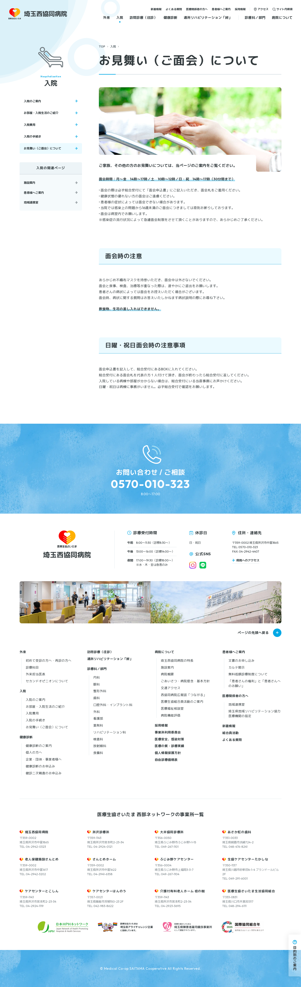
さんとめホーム (104, 859)
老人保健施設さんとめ (42, 859)
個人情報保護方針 (168, 753)
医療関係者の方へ (197, 9)
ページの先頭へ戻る (253, 632)
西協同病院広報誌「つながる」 (184, 695)
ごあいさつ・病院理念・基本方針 (185, 681)
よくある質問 (174, 9)
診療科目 (32, 667)
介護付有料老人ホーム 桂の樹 (182, 891)
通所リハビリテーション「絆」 (208, 17)
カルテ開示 (236, 667)
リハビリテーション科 (109, 732)
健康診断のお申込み (40, 766)
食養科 (98, 753)
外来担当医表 (35, 674)
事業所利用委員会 (168, 732)
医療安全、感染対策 (169, 739)
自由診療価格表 (166, 760)
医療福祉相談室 (172, 708)
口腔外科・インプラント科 (112, 705)
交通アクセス (170, 688)
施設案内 (29, 183)
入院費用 (29, 125)
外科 (96, 712)
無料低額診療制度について (248, 674)
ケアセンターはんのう (110, 891)
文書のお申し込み (241, 660)
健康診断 (170, 17)
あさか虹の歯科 (239, 832)
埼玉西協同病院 (37, 832)
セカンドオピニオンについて (47, 681)
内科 (96, 677)
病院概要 (167, 674)
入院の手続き (32, 136)
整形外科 (99, 691)
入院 (119, 17)
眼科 (96, 684)
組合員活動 (230, 733)
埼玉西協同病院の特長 (177, 660)
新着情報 (156, 9)
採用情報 (240, 9)
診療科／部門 (255, 17)
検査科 (98, 739)
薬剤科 (98, 725)
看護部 (98, 718)
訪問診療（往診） (143, 17)
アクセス (263, 9)
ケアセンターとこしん (42, 891)
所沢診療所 (101, 832)
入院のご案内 (32, 101)
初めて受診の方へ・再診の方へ (48, 660)
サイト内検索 (284, 9)
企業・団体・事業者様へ (44, 759)
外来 (106, 17)
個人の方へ (34, 752)
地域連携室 (31, 202)
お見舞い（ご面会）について (42, 148)
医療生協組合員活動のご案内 (182, 701)
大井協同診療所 (172, 832)
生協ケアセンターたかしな (248, 859)
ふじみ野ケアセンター (177, 859)
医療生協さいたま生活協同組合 (251, 891)
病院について (282, 17)
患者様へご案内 (221, 9)
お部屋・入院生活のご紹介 (41, 113)
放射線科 (99, 746)
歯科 (96, 698)
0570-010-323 (150, 484)
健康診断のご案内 (39, 746)
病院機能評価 (170, 715)
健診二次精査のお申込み (44, 773)
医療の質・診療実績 (169, 746)
